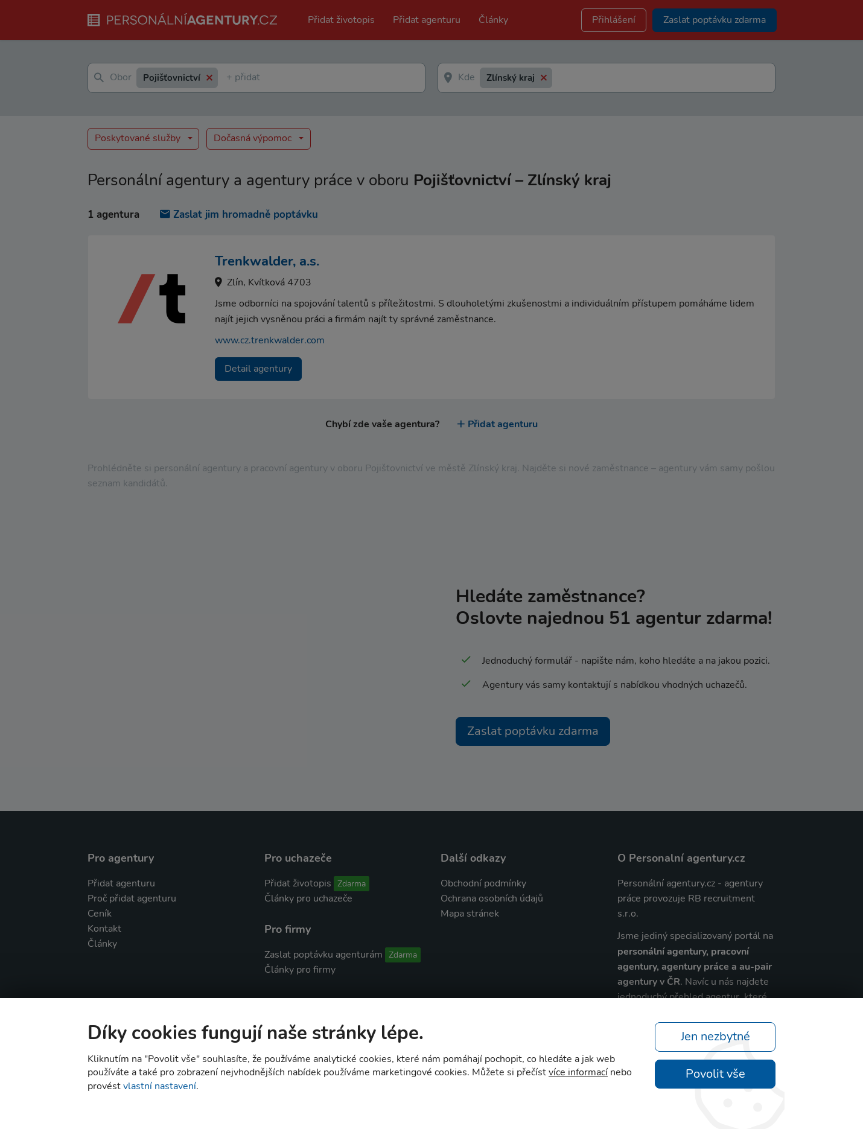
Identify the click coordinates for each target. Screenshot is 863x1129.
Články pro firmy (300, 969)
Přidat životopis (341, 20)
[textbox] (229, 78)
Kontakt (104, 928)
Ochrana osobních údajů (492, 898)
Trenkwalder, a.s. (267, 261)
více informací (578, 1072)
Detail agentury (258, 368)
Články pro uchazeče (308, 898)
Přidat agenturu (426, 20)
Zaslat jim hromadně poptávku (239, 214)
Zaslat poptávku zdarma (533, 731)
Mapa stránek (470, 913)
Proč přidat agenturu (132, 898)
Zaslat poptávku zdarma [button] (714, 20)
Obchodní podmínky (483, 883)
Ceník (100, 913)
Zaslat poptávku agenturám (323, 954)
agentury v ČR (648, 981)
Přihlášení (613, 20)
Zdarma (351, 883)
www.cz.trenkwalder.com (270, 340)
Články (493, 20)
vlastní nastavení (159, 1086)
